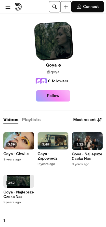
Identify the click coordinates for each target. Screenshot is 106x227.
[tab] (10, 120)
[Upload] (66, 6)
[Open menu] (7, 6)
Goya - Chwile (16, 154)
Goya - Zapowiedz (47, 156)
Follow (53, 95)
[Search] (54, 6)
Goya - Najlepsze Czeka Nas (18, 194)
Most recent (88, 120)
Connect (87, 7)
